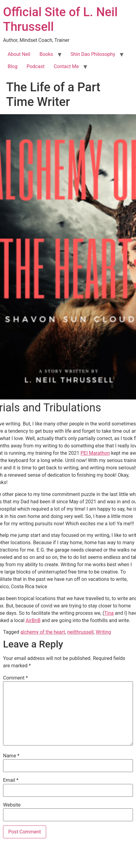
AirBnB (33, 620)
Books (46, 54)
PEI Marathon (95, 453)
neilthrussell (80, 632)
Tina (109, 613)
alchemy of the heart (42, 632)
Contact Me (66, 66)
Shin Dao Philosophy (93, 54)
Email (10, 780)
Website (11, 805)
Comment (15, 678)
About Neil (19, 54)
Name (11, 755)
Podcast (36, 66)
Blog (12, 66)
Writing (103, 632)
